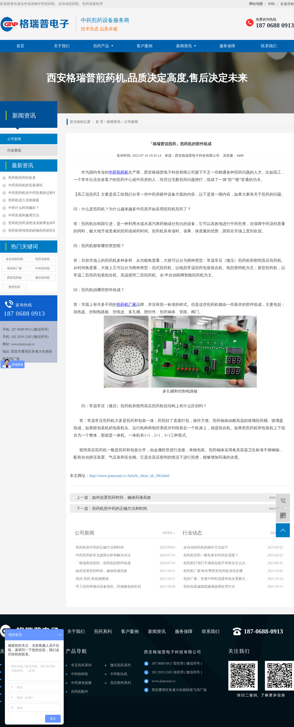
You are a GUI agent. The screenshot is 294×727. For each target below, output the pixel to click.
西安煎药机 (14, 277)
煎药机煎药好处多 (22, 177)
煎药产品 (103, 46)
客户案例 (144, 46)
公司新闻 (14, 139)
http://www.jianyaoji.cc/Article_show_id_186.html (129, 476)
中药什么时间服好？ (23, 208)
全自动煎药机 (14, 259)
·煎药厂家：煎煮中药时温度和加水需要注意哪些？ (216, 579)
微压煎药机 (42, 277)
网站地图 (256, 4)
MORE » (169, 533)
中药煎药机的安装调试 (25, 185)
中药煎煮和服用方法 (23, 215)
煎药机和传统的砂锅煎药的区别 (31, 230)
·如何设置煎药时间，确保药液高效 (101, 571)
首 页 (99, 122)
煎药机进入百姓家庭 (23, 200)
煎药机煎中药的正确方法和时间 (119, 508)
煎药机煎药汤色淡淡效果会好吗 (31, 223)
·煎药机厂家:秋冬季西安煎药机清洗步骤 (213, 571)
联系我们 (269, 46)
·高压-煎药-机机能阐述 (92, 579)
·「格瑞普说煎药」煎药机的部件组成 (103, 563)
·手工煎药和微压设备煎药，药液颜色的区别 (108, 586)
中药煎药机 (42, 268)
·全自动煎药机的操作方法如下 (205, 547)
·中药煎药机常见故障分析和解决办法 (103, 555)
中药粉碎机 (79, 674)
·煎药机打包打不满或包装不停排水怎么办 (214, 563)
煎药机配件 (79, 691)
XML (271, 4)
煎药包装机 (42, 259)
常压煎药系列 (81, 665)
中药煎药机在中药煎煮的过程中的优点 (31, 193)
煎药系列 (103, 631)
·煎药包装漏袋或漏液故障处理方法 (209, 586)
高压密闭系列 (120, 683)
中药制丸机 (118, 674)
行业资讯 (14, 150)
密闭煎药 (14, 287)
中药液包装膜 (81, 683)
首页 (20, 46)
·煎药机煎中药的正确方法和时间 (99, 547)
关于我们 (62, 46)
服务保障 (227, 46)
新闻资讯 (186, 46)
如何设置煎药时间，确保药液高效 (121, 497)
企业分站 (287, 4)
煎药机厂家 (14, 268)
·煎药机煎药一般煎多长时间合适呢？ (210, 555)
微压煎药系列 (120, 665)
